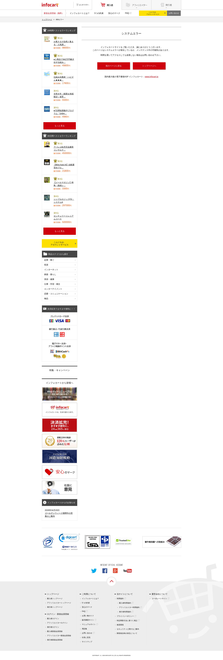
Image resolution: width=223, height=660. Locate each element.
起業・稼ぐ (49, 260)
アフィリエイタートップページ (59, 603)
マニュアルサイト (89, 624)
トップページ (47, 20)
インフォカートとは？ (80, 13)
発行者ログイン (53, 627)
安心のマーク (114, 13)
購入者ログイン (53, 619)
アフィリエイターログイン (57, 623)
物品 (46, 298)
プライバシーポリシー (125, 616)
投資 (46, 265)
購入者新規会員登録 (54, 631)
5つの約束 (99, 13)
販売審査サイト (88, 620)
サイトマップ (87, 642)
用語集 (84, 629)
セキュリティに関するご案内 (128, 629)
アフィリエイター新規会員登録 (59, 636)
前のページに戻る (114, 66)
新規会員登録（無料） (54, 13)
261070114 (74, 549)
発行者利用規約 (125, 612)
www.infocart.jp (151, 76)
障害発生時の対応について (127, 633)
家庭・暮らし (50, 274)
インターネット (51, 269)
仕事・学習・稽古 (52, 284)
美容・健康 (49, 279)
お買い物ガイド (88, 616)
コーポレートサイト (159, 599)
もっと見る (60, 126)
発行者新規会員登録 (54, 640)
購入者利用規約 (125, 603)
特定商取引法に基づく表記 (127, 621)
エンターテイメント (53, 289)
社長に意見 (86, 637)
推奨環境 (120, 625)
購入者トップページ (54, 599)
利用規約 (120, 599)
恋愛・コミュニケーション (56, 294)
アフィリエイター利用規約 (129, 607)
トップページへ (149, 66)
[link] (69, 538)
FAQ (127, 13)
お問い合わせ (174, 13)
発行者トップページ (54, 607)
